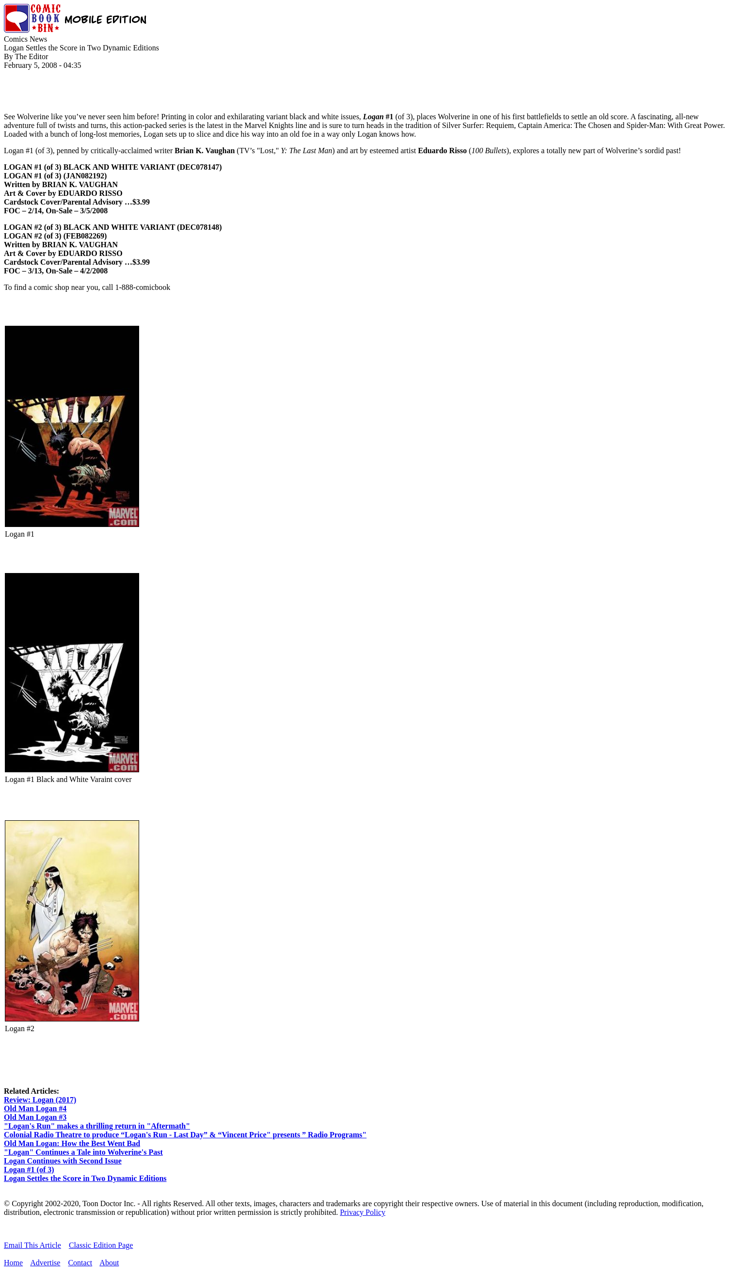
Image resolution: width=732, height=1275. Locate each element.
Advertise (45, 1263)
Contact (80, 1263)
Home (13, 1263)
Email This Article (32, 1245)
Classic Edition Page (101, 1245)
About (109, 1263)
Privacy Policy (362, 1212)
